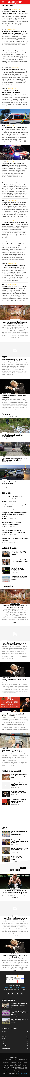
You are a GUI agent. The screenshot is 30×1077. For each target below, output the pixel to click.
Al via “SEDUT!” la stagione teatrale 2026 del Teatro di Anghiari (18, 553)
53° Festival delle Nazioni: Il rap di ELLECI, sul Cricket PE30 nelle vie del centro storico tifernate (15, 892)
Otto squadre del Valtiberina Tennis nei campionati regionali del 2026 (19, 833)
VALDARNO (17, 1055)
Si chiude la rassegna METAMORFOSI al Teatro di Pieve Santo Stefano (18, 569)
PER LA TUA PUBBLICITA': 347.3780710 (15, 987)
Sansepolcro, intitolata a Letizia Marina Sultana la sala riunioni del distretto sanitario (14, 514)
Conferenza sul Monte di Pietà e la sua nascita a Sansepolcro (19, 560)
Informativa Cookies (15, 1075)
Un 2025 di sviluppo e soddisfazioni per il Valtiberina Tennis (20, 858)
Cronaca (4, 125)
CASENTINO (10, 1055)
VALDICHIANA (24, 1055)
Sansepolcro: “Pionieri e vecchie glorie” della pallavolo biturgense (19, 841)
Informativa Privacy (22, 1073)
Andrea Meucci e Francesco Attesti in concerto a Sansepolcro (13, 714)
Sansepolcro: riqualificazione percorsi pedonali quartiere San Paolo (14, 360)
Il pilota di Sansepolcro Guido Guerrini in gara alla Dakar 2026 (19, 849)
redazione (15, 339)
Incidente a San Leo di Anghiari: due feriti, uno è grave (13, 482)
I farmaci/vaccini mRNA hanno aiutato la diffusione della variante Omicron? (19, 1013)
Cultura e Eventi (6, 9)
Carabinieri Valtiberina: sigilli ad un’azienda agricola (12, 436)
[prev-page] (1, 488)
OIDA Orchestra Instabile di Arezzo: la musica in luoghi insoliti (15, 323)
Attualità (4, 88)
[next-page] (5, 488)
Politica (4, 29)
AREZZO (4, 1055)
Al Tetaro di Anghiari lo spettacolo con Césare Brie (14, 396)
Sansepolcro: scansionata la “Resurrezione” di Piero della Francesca (11, 92)
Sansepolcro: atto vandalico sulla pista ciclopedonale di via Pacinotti (14, 459)
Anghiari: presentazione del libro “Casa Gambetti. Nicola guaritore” (19, 578)
